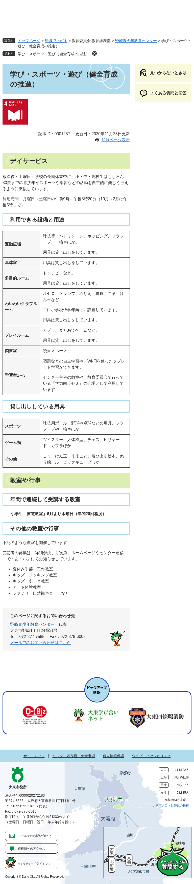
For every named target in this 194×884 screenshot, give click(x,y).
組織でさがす (56, 40)
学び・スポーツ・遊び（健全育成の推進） (54, 54)
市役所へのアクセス (31, 848)
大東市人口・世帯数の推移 (171, 805)
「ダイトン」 (34, 864)
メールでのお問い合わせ (34, 836)
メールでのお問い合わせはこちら (40, 642)
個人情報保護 (113, 756)
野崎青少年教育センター (136, 40)
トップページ (29, 40)
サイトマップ (34, 756)
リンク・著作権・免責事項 (74, 756)
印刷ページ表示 (116, 140)
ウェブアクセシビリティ (151, 756)
